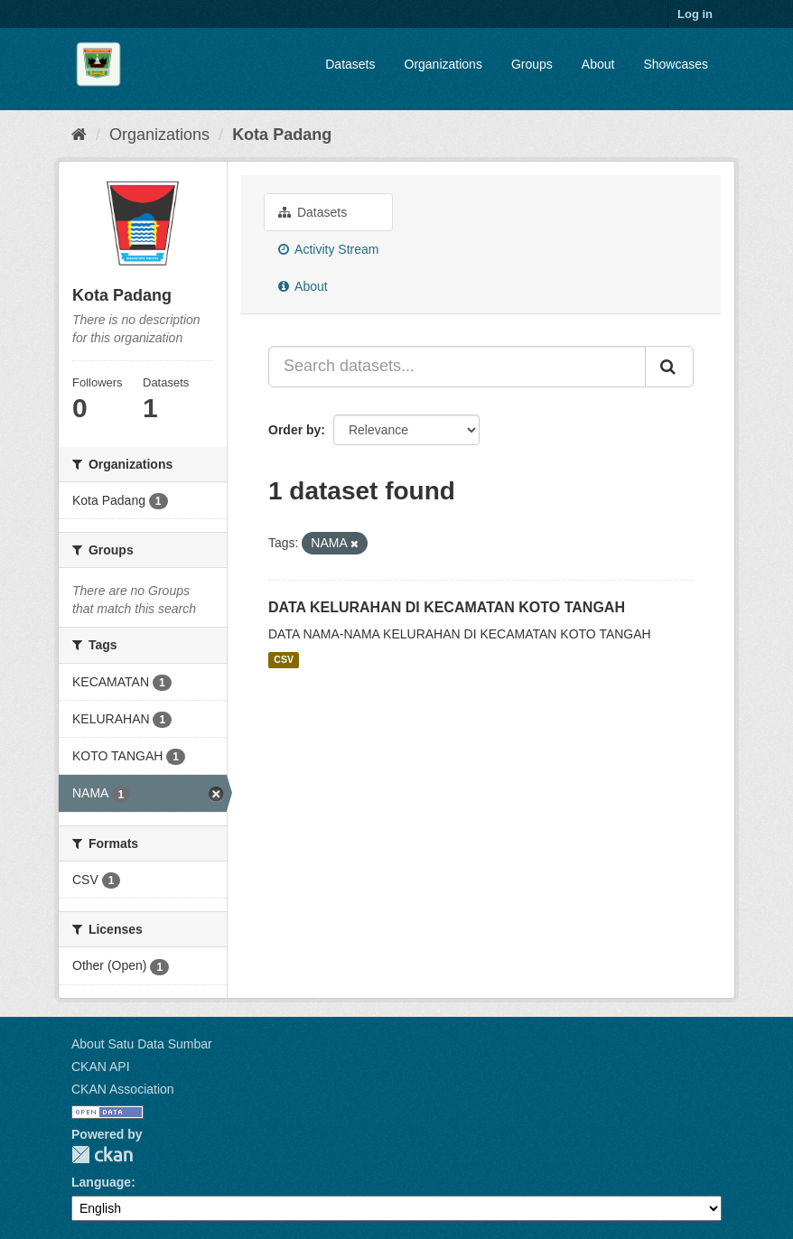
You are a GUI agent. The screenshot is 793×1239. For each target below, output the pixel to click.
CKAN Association (122, 1089)
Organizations (443, 64)
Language (101, 1182)
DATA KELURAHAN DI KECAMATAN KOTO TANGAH (446, 607)
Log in (695, 14)
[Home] (79, 135)
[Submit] (669, 366)
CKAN (102, 1154)
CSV (284, 660)
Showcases (675, 64)
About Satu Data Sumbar (141, 1044)
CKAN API (100, 1066)
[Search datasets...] (457, 366)
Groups (532, 64)
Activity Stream (328, 249)
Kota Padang (281, 135)
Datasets (350, 64)
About (598, 64)
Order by (294, 430)
